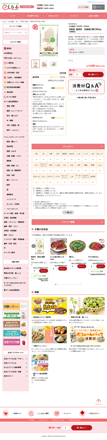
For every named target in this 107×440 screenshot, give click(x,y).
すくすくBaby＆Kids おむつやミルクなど (15, 284)
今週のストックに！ (11, 278)
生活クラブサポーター (40, 91)
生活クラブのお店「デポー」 (14, 359)
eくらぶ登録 (83, 7)
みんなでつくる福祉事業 (14, 367)
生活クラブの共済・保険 (14, 372)
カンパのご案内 (9, 252)
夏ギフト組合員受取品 (12, 290)
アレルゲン (71, 147)
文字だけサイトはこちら (96, 2)
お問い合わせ (44, 420)
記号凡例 (63, 73)
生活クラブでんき (14, 363)
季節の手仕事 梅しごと (12, 273)
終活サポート (14, 376)
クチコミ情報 (71, 222)
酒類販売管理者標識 (75, 420)
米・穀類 (11, 21)
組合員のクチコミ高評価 (12, 268)
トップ (4, 21)
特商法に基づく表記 (58, 420)
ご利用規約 (32, 420)
